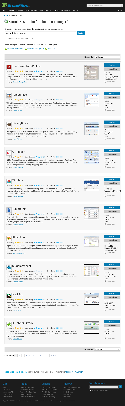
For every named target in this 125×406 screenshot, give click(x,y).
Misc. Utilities (17, 310)
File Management (18, 167)
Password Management (15, 48)
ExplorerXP (19, 208)
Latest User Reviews (28, 389)
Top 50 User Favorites (28, 392)
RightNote (18, 237)
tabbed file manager (74, 372)
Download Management (35, 48)
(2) (44, 242)
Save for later (111, 81)
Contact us (6, 389)
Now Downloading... (49, 397)
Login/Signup (68, 392)
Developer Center (69, 389)
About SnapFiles (8, 392)
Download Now (111, 69)
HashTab (17, 294)
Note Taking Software (19, 253)
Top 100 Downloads (49, 392)
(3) (44, 71)
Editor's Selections (27, 387)
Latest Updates (47, 394)
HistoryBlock (20, 123)
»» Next (53, 355)
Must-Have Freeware (28, 397)
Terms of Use (7, 397)
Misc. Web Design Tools (20, 82)
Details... (112, 65)
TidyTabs (17, 180)
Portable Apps (26, 394)
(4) (44, 299)
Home (6, 15)
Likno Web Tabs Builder (26, 66)
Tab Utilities (19, 94)
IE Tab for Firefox (22, 323)
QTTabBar (18, 151)
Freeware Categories (49, 387)
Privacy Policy (7, 394)
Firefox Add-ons (17, 110)
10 (47, 355)
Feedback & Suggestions (72, 387)
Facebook (67, 397)
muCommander (21, 265)
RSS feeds (67, 394)
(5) (44, 214)
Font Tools (51, 48)
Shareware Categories (49, 389)
